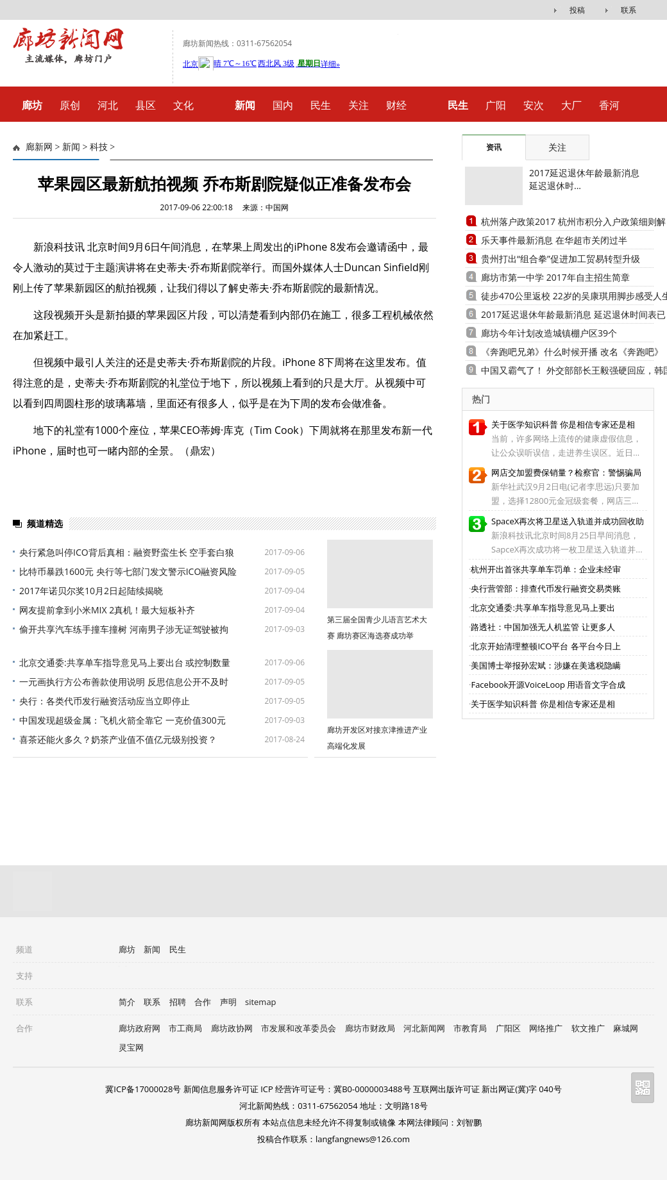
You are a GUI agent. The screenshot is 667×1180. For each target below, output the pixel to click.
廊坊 (127, 949)
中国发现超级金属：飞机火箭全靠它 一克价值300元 (122, 720)
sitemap (260, 1002)
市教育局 (470, 1028)
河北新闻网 (424, 1028)
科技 (99, 147)
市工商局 (185, 1028)
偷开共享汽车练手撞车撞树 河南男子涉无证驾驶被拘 (123, 629)
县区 (145, 105)
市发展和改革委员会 (298, 1028)
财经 (396, 105)
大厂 (571, 105)
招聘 (177, 1002)
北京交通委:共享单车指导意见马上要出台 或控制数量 (124, 662)
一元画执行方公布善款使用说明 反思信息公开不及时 (123, 682)
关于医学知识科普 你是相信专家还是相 (563, 424)
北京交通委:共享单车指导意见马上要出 (542, 607)
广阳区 (508, 1028)
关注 (358, 105)
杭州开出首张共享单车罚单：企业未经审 (546, 569)
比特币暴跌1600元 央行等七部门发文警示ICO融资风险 (128, 571)
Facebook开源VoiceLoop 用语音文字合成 (548, 684)
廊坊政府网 (139, 1028)
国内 (283, 105)
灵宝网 (131, 1047)
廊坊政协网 (232, 1028)
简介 (127, 1002)
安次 (533, 105)
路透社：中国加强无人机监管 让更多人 (542, 627)
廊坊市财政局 (370, 1028)
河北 (107, 105)
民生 (320, 105)
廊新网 (39, 147)
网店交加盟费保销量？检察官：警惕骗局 (566, 472)
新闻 (71, 147)
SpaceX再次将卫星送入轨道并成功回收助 (567, 521)
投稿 (577, 9)
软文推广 (588, 1028)
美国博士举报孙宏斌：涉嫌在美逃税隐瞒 (546, 665)
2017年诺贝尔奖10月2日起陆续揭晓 (91, 591)
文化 (183, 105)
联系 (628, 9)
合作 (202, 1002)
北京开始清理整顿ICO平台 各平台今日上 (545, 646)
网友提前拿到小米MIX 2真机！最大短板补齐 (107, 610)
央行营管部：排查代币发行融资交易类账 (546, 588)
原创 (70, 105)
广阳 (495, 105)
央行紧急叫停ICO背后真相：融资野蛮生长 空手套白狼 (126, 552)
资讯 (494, 147)
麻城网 (625, 1028)
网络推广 (545, 1028)
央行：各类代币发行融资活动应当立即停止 (104, 701)
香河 (609, 105)
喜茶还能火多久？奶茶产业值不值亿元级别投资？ (118, 739)
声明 (228, 1002)
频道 (24, 949)
